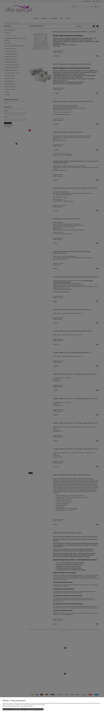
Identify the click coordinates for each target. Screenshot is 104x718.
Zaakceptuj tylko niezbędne (11, 709)
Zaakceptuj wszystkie (37, 709)
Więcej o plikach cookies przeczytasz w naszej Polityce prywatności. (18, 706)
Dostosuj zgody (24, 709)
